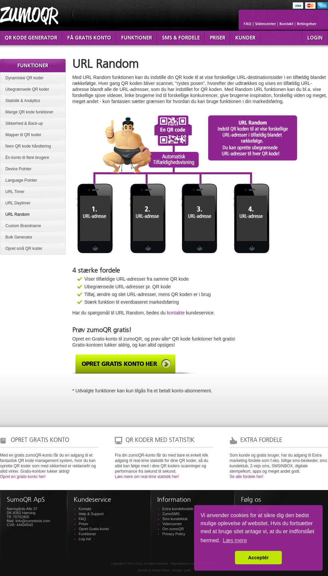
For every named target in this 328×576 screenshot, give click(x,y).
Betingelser (306, 24)
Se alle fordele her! (246, 476)
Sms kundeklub (174, 519)
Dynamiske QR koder (24, 78)
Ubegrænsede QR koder (27, 89)
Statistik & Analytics (22, 100)
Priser (217, 38)
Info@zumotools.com (32, 521)
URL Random (17, 214)
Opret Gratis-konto (94, 529)
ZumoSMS (171, 514)
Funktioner (136, 38)
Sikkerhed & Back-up (24, 123)
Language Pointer (21, 180)
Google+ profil (181, 570)
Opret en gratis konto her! (23, 476)
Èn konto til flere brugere (27, 157)
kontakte (176, 312)
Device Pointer (18, 169)
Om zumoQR (173, 529)
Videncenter (265, 24)
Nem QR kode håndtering (28, 146)
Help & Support (91, 514)
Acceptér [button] (258, 557)
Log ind (85, 539)
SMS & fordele (181, 38)
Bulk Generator (18, 237)
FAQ (247, 24)
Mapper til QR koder (23, 134)
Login (315, 38)
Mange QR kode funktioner (29, 112)
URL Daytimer (17, 203)
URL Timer (14, 191)
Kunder (245, 38)
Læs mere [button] (235, 540)
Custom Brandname (23, 225)
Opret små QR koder (24, 248)
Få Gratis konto (89, 38)
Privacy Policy (173, 534)
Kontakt (286, 24)
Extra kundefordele (177, 509)
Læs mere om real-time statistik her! (147, 476)
